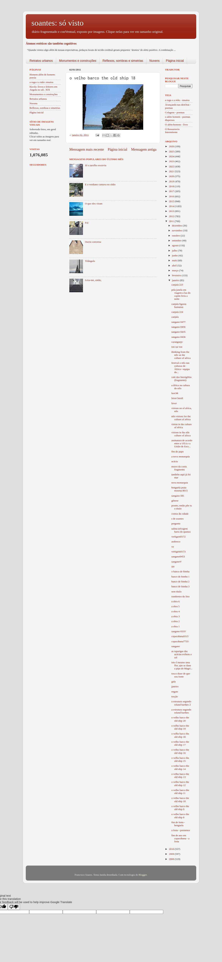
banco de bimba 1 (180, 576)
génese (174, 500)
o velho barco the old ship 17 (180, 743)
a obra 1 (175, 626)
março (175, 270)
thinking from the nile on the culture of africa (181, 354)
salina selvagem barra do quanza (181, 530)
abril (174, 265)
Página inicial (175, 60)
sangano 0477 (178, 322)
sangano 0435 (178, 331)
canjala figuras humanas (178, 305)
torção (174, 696)
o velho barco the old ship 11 (180, 792)
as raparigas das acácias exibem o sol (181, 654)
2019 (172, 181)
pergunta (175, 523)
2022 (172, 166)
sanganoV (176, 561)
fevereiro (177, 275)
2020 (172, 176)
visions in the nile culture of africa (181, 434)
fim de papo (177, 451)
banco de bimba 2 (180, 581)
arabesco (175, 541)
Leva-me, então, (93, 280)
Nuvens (154, 60)
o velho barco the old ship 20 (180, 719)
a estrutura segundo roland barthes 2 (181, 703)
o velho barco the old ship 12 (180, 783)
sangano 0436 (178, 337)
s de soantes (177, 518)
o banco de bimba (180, 571)
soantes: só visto (57, 23)
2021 (172, 171)
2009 (172, 854)
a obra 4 (175, 611)
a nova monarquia (180, 456)
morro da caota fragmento (179, 468)
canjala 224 (177, 311)
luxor (174, 403)
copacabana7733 (179, 641)
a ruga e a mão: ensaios (41, 82)
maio (175, 260)
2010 (172, 849)
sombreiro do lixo (180, 596)
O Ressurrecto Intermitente (172, 131)
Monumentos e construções (77, 60)
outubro (176, 235)
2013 (172, 211)
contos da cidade (179, 513)
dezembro (177, 225)
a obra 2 (175, 621)
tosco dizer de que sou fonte (180, 675)
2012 (172, 216)
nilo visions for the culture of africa (181, 418)
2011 (172, 221)
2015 (172, 201)
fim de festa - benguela (178, 824)
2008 (172, 859)
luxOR (174, 393)
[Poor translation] (14, 907)
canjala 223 (177, 284)
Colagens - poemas (174, 112)
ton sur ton (176, 346)
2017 (172, 191)
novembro (177, 230)
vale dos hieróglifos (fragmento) (181, 379)
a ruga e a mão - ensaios (177, 100)
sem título (176, 591)
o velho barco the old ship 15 (180, 759)
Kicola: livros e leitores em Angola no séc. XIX (43, 88)
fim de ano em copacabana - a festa (180, 838)
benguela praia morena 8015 (179, 489)
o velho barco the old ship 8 (180, 816)
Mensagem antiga (143, 149)
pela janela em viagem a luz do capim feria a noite (181, 294)
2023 (172, 161)
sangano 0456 (178, 326)
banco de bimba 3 (180, 586)
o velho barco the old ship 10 (180, 799)
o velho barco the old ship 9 (180, 808)
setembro (177, 240)
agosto (175, 245)
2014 (172, 206)
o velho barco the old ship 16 (180, 751)
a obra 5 (175, 606)
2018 (172, 186)
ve (172, 546)
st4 (172, 566)
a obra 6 (175, 601)
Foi (86, 222)
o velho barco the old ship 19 (180, 727)
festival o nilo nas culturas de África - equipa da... (180, 367)
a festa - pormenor (180, 830)
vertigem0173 (178, 551)
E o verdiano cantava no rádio (100, 184)
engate (174, 691)
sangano (175, 646)
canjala (175, 316)
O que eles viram (93, 203)
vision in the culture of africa (181, 426)
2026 (172, 146)
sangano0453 (178, 556)
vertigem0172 (178, 536)
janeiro (176, 280)
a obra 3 (175, 616)
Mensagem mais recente (86, 149)
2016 (172, 196)
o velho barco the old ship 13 (180, 775)
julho (175, 250)
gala (173, 681)
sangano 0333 (178, 631)
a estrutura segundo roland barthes (181, 711)
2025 (172, 151)
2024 (172, 156)
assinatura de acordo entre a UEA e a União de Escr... (181, 443)
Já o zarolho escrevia (95, 165)
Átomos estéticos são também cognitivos (51, 43)
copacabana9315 (179, 636)
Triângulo (90, 261)
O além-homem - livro (176, 124)
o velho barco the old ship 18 (180, 735)
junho (175, 255)
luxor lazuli (177, 398)
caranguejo (177, 341)
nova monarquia (179, 482)
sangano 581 (177, 495)
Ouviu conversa (93, 241)
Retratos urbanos (41, 60)
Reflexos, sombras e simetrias (122, 60)
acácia (174, 461)
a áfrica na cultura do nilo (180, 387)
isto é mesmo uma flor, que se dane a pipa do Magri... (181, 665)
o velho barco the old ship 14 (180, 767)
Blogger (143, 874)
